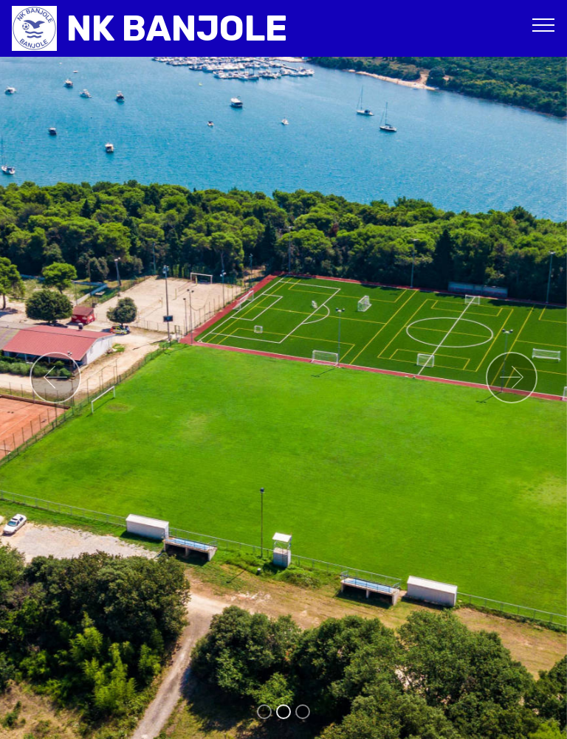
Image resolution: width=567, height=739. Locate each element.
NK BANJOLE (176, 28)
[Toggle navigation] (543, 24)
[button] (55, 377)
